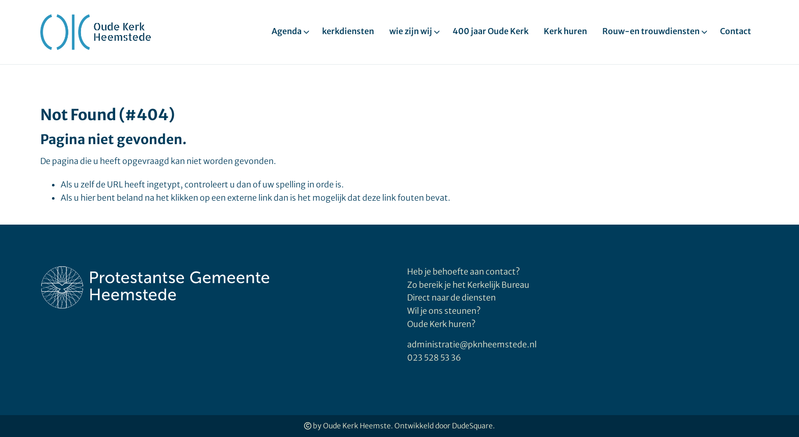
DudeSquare (472, 425)
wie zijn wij (410, 31)
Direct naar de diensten (451, 297)
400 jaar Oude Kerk (490, 31)
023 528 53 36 (434, 357)
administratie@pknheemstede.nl (472, 344)
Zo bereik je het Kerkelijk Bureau (468, 285)
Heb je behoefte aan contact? (463, 271)
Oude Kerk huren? (441, 324)
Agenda (287, 31)
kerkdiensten (348, 31)
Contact (735, 31)
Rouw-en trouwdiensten (651, 31)
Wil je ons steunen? (444, 311)
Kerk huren (565, 31)
